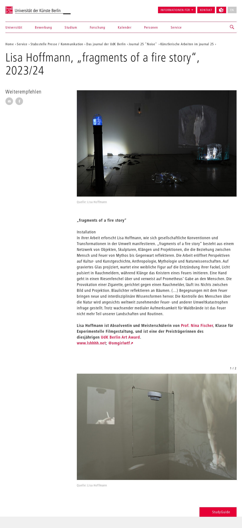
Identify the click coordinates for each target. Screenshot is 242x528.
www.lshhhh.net (91, 343)
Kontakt (206, 10)
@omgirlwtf (119, 343)
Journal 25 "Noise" (143, 44)
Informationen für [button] (175, 10)
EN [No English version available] (232, 10)
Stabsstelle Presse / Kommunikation (57, 44)
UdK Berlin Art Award (120, 337)
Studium (71, 27)
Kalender (125, 27)
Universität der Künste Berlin (22, 8)
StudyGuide (218, 512)
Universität (13, 27)
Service (176, 27)
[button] (232, 27)
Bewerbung (43, 27)
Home (9, 44)
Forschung (97, 27)
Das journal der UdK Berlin (106, 44)
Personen (151, 27)
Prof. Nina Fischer (196, 325)
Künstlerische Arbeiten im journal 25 (187, 44)
